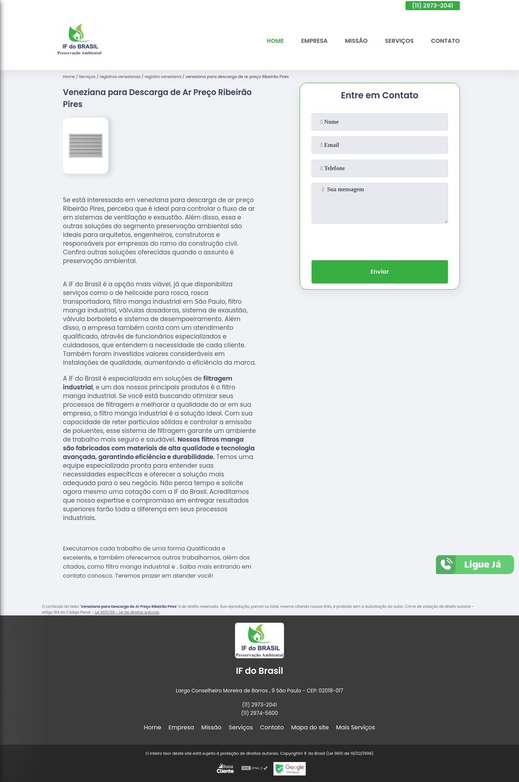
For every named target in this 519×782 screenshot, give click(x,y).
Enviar (379, 271)
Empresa (314, 41)
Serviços (399, 41)
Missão (356, 41)
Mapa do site (310, 727)
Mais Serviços (355, 727)
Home (275, 41)
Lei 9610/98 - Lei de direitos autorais (127, 612)
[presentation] (380, 240)
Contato (445, 41)
